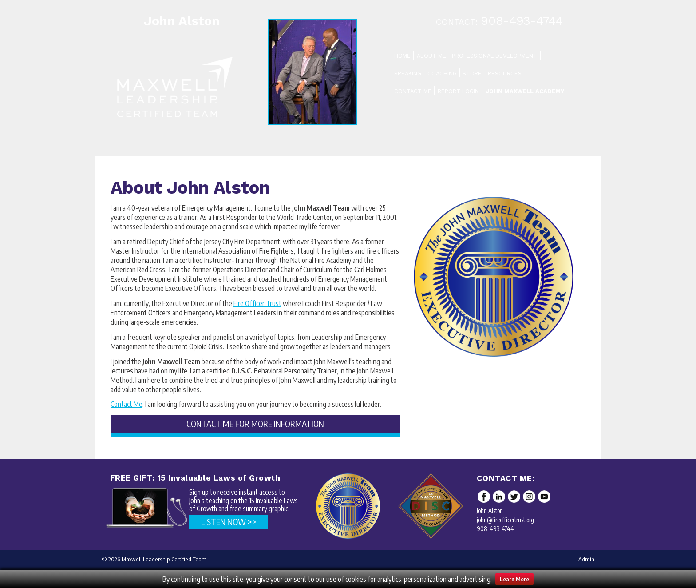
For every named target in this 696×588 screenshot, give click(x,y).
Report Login (458, 91)
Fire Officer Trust (257, 303)
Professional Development (494, 55)
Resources (505, 73)
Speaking (407, 73)
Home (402, 55)
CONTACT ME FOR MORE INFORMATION (255, 423)
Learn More (514, 579)
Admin (586, 559)
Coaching (442, 73)
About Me (431, 55)
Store (472, 73)
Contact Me (412, 91)
